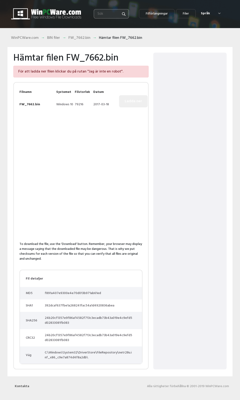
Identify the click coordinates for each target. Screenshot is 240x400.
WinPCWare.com (25, 38)
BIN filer (53, 38)
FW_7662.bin (79, 38)
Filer (186, 13)
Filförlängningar (157, 13)
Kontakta (22, 386)
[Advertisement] (58, 145)
